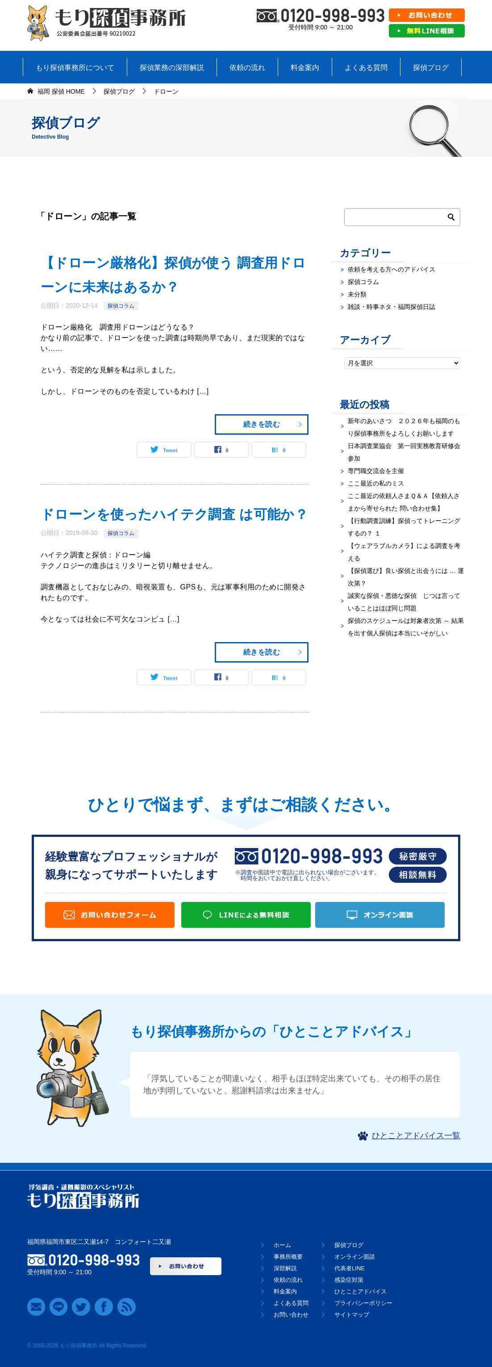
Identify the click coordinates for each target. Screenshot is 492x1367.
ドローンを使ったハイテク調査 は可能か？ (174, 514)
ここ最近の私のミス (376, 483)
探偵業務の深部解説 (172, 67)
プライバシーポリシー (363, 1303)
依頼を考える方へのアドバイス (391, 269)
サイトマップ (351, 1314)
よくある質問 (366, 67)
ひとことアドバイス (360, 1291)
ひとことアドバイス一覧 (416, 1135)
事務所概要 (288, 1256)
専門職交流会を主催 (376, 470)
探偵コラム (121, 306)
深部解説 (285, 1268)
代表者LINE (349, 1268)
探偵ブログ (431, 67)
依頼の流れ (247, 67)
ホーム (282, 1245)
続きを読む (273, 424)
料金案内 (305, 67)
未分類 (357, 294)
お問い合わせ (291, 1314)
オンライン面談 (354, 1256)
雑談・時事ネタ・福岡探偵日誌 (391, 306)
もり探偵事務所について (75, 67)
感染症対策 (348, 1279)
